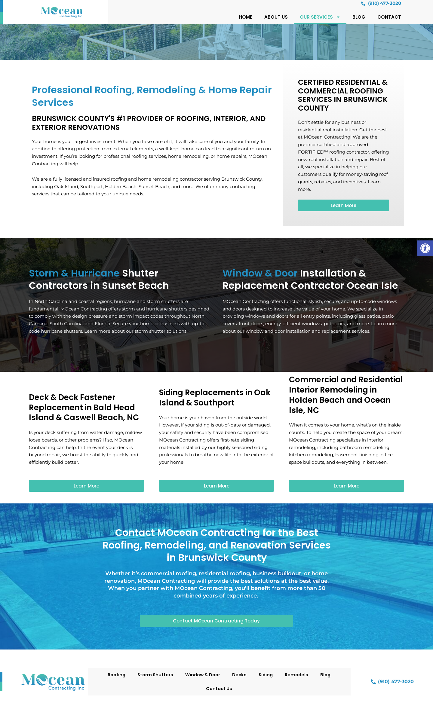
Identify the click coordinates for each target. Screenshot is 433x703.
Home (245, 17)
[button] (425, 248)
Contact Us (219, 688)
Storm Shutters (154, 674)
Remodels (298, 674)
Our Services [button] (320, 17)
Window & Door (202, 674)
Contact (389, 17)
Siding (266, 674)
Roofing (114, 674)
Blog (358, 17)
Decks (239, 674)
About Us (276, 17)
